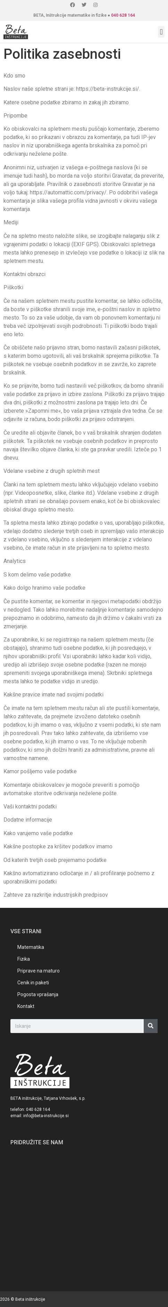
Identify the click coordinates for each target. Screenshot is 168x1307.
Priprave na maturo (38, 971)
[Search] (151, 1026)
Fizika (23, 959)
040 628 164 (123, 15)
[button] (161, 32)
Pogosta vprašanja (37, 994)
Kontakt (25, 1006)
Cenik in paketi (33, 982)
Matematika (30, 947)
